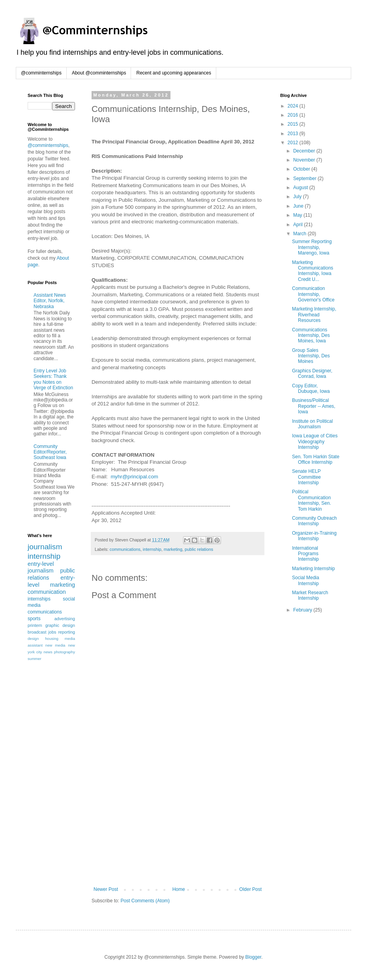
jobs (52, 632)
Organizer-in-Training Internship (314, 535)
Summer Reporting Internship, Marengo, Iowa (312, 247)
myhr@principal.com (134, 477)
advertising (64, 618)
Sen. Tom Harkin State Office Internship (315, 459)
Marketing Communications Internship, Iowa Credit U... (312, 271)
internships (39, 599)
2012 (294, 142)
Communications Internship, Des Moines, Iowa (311, 335)
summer (34, 658)
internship (152, 549)
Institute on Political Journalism (312, 423)
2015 (294, 124)
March (300, 233)
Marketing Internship (313, 568)
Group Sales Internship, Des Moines (311, 356)
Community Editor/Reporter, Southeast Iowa (50, 452)
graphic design (60, 625)
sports (34, 618)
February (303, 610)
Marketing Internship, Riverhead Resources (314, 314)
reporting (66, 632)
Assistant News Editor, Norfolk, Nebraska (50, 300)
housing (51, 638)
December (304, 151)
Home (178, 889)
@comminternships (41, 73)
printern (35, 625)
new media (55, 645)
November (304, 160)
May (298, 215)
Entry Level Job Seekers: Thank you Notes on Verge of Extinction (53, 379)
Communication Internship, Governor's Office (313, 294)
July (298, 196)
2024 (294, 106)
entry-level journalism (41, 567)
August (301, 187)
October (302, 169)
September (305, 178)
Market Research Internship (310, 595)
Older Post (250, 889)
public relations (199, 549)
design (33, 638)
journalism (45, 547)
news (47, 652)
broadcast (37, 632)
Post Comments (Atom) (145, 900)
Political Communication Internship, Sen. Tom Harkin (311, 500)
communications (125, 549)
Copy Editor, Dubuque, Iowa (311, 388)
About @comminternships (99, 73)
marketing (173, 549)
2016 (294, 115)
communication (47, 592)
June (299, 206)
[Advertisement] (177, 827)
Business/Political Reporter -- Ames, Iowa (313, 406)
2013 (294, 133)
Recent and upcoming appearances (173, 73)
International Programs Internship (305, 553)
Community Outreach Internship (314, 520)
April (298, 224)
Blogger (253, 957)
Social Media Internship (305, 580)
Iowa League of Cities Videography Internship (314, 441)
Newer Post (106, 889)
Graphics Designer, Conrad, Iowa (312, 373)
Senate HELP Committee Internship (306, 476)
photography (64, 652)
